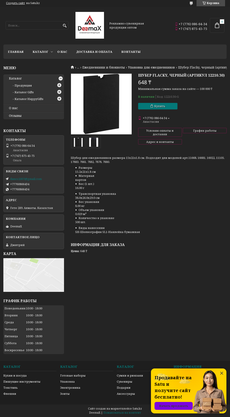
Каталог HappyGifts (29, 99)
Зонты (65, 394)
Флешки (9, 394)
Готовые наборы (73, 375)
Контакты (131, 52)
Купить (159, 106)
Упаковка (67, 381)
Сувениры (124, 381)
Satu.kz (137, 408)
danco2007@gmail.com (26, 179)
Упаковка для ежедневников (151, 67)
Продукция (23, 85)
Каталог (40, 52)
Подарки (123, 388)
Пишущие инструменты (21, 381)
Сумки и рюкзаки (130, 375)
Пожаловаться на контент (122, 413)
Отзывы (15, 116)
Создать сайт (15, 3)
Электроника (70, 388)
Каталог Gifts (24, 92)
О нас (62, 52)
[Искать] (65, 26)
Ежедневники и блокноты (103, 67)
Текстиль (10, 388)
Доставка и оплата (94, 52)
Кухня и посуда (15, 375)
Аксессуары (126, 394)
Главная (16, 52)
